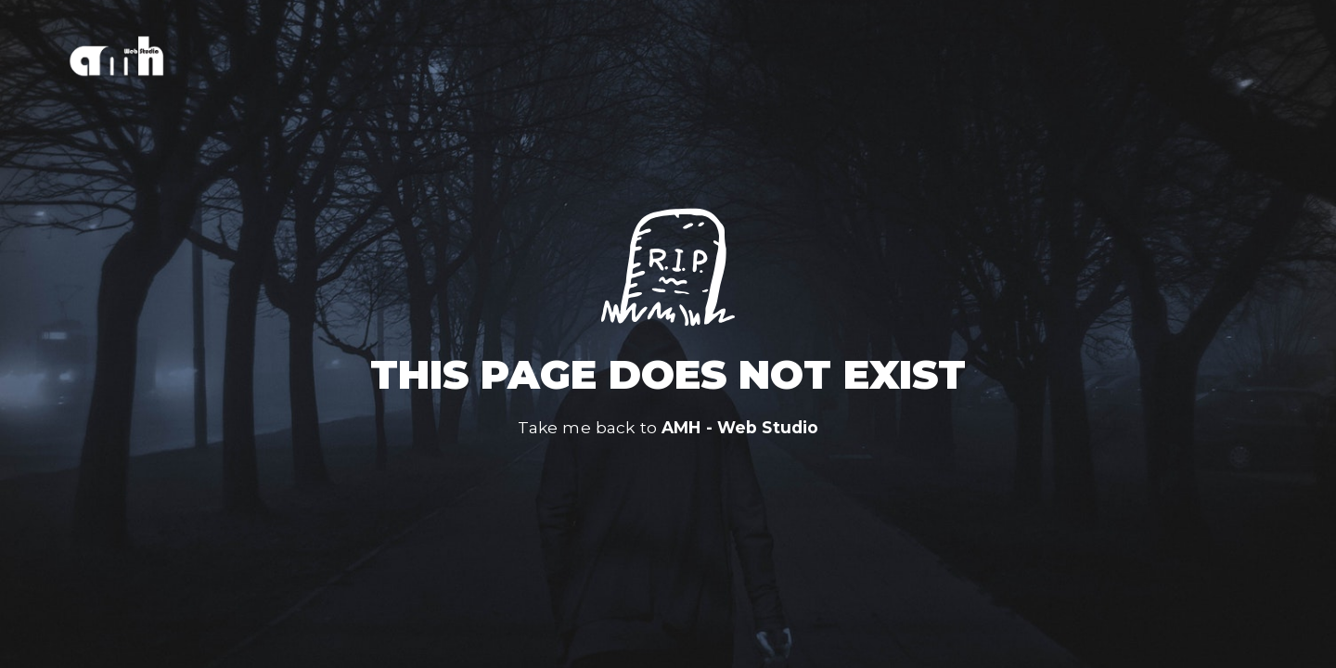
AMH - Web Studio (740, 427)
